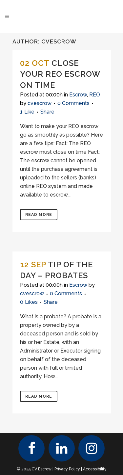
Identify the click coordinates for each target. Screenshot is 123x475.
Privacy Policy (67, 469)
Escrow (78, 95)
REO (94, 95)
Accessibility (95, 469)
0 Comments (73, 103)
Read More (38, 214)
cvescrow (39, 103)
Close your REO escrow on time (60, 74)
